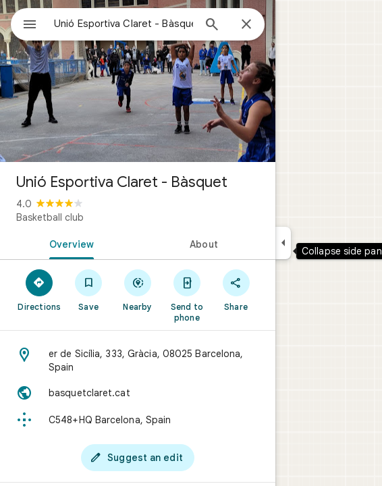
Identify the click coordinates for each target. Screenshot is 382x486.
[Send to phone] (186, 295)
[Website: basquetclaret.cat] (137, 392)
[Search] (212, 25)
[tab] (69, 243)
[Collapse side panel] (283, 243)
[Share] (236, 290)
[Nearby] (138, 290)
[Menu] (30, 25)
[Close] (246, 25)
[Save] (88, 290)
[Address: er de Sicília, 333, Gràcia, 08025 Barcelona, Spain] (137, 360)
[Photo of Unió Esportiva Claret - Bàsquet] (137, 81)
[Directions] (39, 290)
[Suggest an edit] (137, 457)
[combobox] (123, 24)
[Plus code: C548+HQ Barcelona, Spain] (137, 419)
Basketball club (50, 217)
